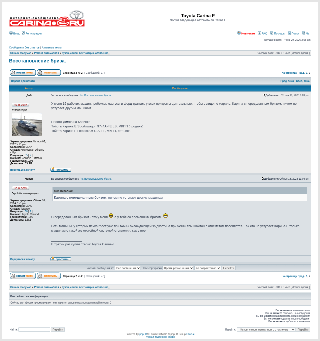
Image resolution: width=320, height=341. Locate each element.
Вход (15, 33)
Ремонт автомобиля (46, 53)
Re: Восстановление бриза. (96, 95)
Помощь (277, 33)
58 (26, 211)
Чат (306, 33)
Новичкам (246, 33)
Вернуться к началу (22, 169)
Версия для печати (23, 81)
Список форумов (21, 53)
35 (26, 155)
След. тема (303, 81)
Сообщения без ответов (24, 47)
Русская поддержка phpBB (159, 337)
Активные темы (52, 47)
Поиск (293, 33)
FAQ (262, 33)
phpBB (143, 334)
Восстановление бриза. (37, 60)
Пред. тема (287, 81)
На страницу (289, 72)
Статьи (190, 334)
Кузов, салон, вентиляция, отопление (85, 53)
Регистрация (32, 33)
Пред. (301, 72)
